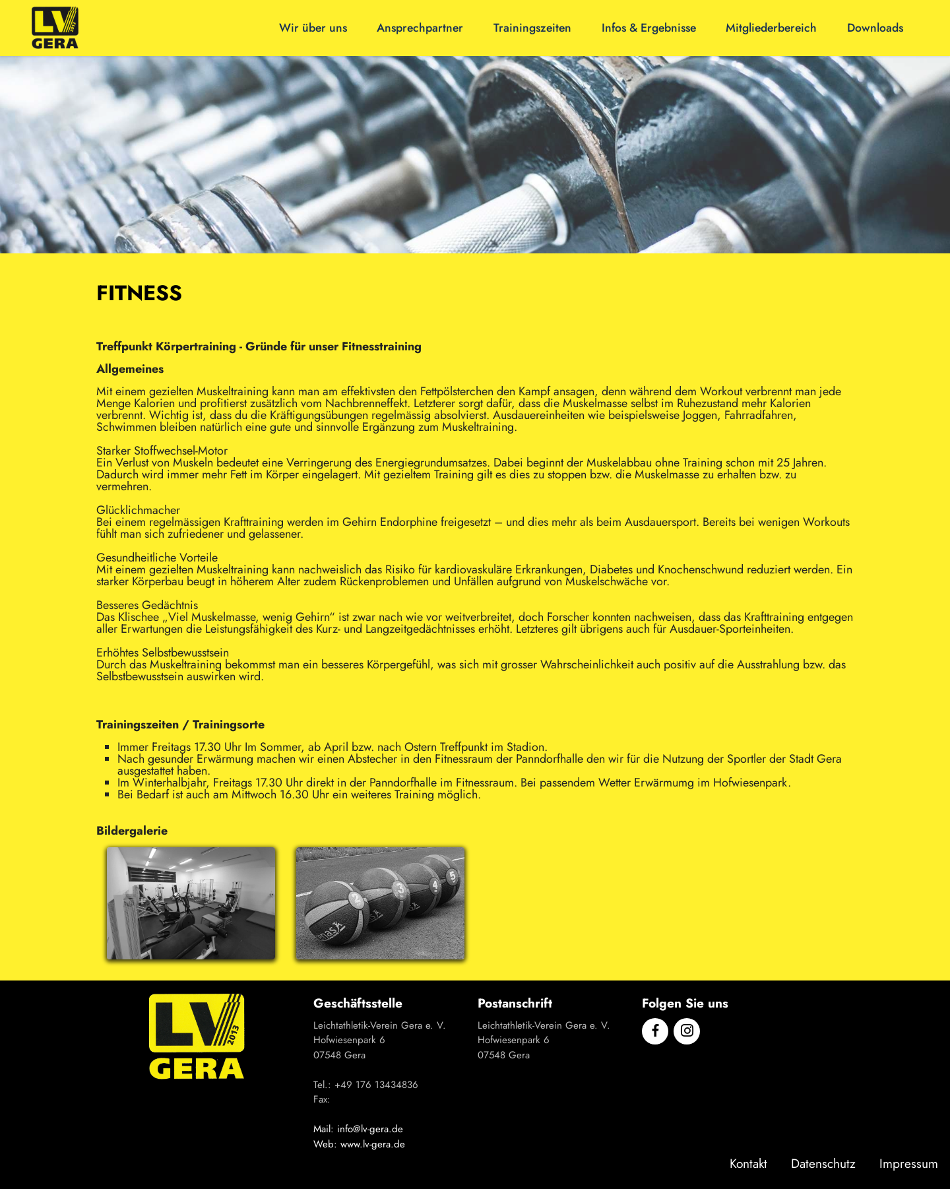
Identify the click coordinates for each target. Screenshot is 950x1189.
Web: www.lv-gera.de (359, 1144)
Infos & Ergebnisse (649, 27)
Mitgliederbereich (771, 27)
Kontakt (748, 1163)
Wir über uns (313, 27)
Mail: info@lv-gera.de (358, 1129)
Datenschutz (823, 1163)
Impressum (908, 1163)
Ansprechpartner (420, 27)
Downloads (875, 27)
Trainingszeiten (532, 27)
